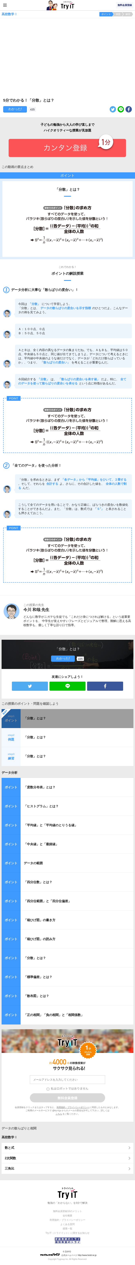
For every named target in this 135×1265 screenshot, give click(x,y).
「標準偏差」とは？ (38, 977)
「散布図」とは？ (36, 996)
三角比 (9, 1168)
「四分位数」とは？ (38, 882)
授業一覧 (67, 1228)
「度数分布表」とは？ (39, 787)
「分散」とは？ (35, 718)
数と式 (9, 1147)
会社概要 (67, 1215)
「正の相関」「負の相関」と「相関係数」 (54, 1015)
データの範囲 (33, 863)
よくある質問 (67, 1224)
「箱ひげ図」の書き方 (39, 920)
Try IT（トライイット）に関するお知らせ (68, 1233)
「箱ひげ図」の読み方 (39, 939)
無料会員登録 (125, 5)
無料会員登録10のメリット (67, 1211)
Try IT (67, 5)
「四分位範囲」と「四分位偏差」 (47, 901)
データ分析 (9, 772)
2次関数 (10, 1158)
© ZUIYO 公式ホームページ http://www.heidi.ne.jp (68, 1253)
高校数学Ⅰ (9, 1137)
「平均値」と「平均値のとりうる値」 (51, 825)
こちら (59, 1114)
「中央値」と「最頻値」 (41, 844)
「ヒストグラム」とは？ (41, 806)
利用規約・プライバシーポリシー (73, 1107)
